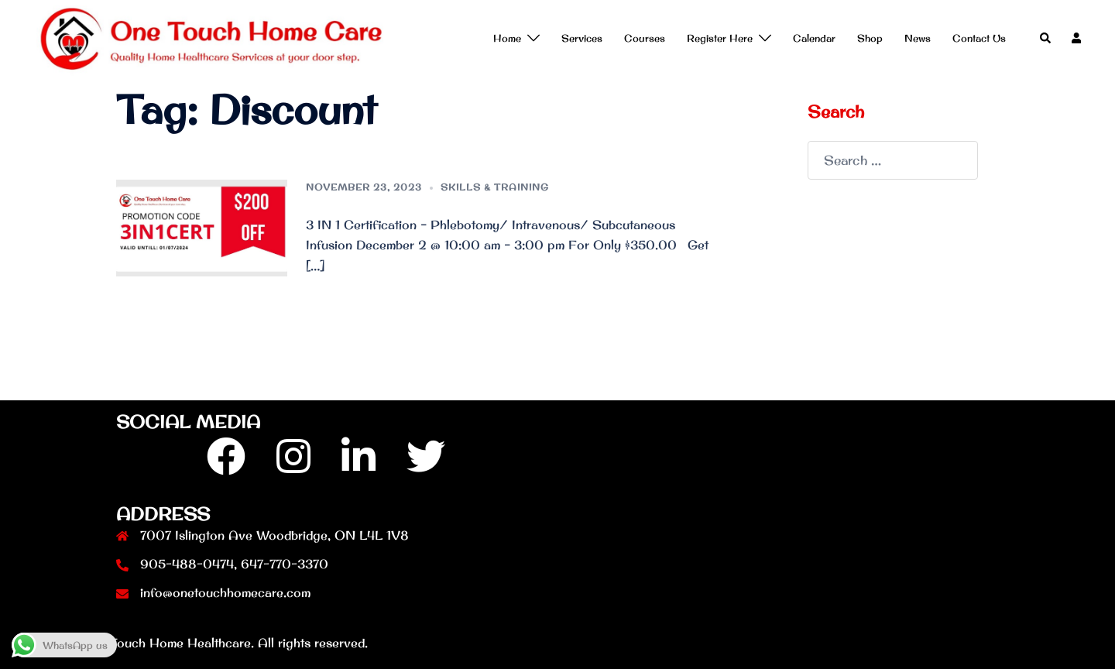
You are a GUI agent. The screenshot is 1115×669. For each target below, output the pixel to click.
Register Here (720, 38)
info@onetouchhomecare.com (225, 592)
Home (507, 38)
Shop (870, 38)
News (917, 38)
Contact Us (979, 38)
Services (581, 38)
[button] (1046, 39)
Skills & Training (495, 187)
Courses (644, 38)
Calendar (814, 38)
